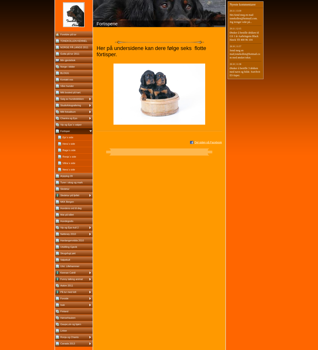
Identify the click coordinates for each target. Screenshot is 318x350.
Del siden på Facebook (208, 142)
